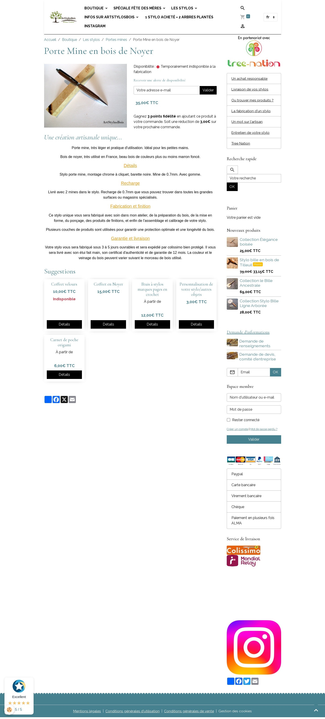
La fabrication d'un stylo (251, 111)
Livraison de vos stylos (250, 89)
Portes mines (116, 40)
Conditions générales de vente (189, 713)
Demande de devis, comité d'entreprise (258, 358)
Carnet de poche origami (64, 342)
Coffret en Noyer (108, 284)
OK (232, 188)
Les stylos (183, 8)
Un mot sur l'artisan (247, 122)
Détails (64, 324)
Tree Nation (241, 144)
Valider (208, 90)
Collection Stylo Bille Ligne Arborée (259, 304)
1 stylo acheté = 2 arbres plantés (179, 17)
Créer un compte (238, 430)
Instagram (95, 26)
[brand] (64, 17)
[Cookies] (9, 710)
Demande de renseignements (255, 344)
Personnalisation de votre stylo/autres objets (196, 289)
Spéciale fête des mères (138, 8)
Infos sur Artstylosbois (110, 17)
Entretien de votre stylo (250, 133)
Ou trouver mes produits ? (253, 100)
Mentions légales (87, 713)
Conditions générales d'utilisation (132, 713)
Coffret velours (64, 284)
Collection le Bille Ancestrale (256, 284)
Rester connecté (245, 421)
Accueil (50, 40)
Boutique (95, 8)
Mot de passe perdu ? (265, 430)
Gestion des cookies (235, 713)
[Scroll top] (316, 710)
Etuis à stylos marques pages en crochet (152, 289)
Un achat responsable (249, 78)
